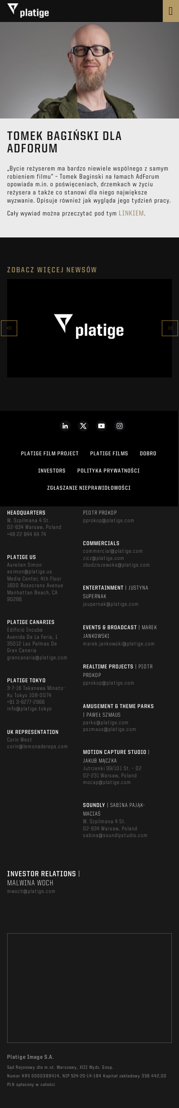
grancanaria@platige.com (37, 658)
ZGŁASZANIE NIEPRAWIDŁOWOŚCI (89, 488)
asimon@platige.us (30, 572)
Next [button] (170, 328)
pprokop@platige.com (109, 521)
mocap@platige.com (107, 782)
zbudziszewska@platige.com (116, 565)
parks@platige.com (106, 723)
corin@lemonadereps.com (37, 747)
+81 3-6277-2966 (26, 702)
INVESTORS (52, 471)
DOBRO (148, 454)
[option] (89, 328)
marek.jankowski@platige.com (119, 644)
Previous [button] (9, 328)
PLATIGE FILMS (109, 454)
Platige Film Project (50, 454)
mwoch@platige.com (31, 891)
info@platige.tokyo (29, 709)
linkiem (131, 213)
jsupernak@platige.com (111, 604)
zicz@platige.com (104, 558)
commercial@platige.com (113, 551)
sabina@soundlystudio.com (115, 836)
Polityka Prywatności (108, 471)
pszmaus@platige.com (110, 729)
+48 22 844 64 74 (26, 535)
